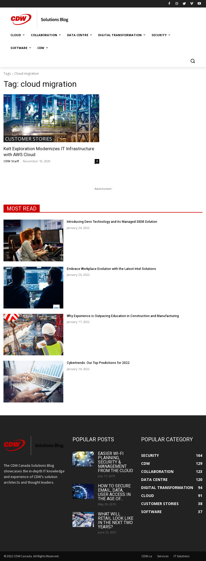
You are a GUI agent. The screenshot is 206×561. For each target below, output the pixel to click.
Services (162, 556)
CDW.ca (146, 556)
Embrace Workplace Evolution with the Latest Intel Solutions (111, 269)
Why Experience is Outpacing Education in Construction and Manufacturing (123, 316)
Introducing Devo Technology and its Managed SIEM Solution (112, 222)
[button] (192, 61)
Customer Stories (28, 138)
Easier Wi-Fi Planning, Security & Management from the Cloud (115, 462)
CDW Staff (11, 161)
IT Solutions (181, 556)
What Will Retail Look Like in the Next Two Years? (115, 520)
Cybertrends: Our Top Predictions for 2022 (98, 363)
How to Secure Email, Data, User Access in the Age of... (114, 492)
